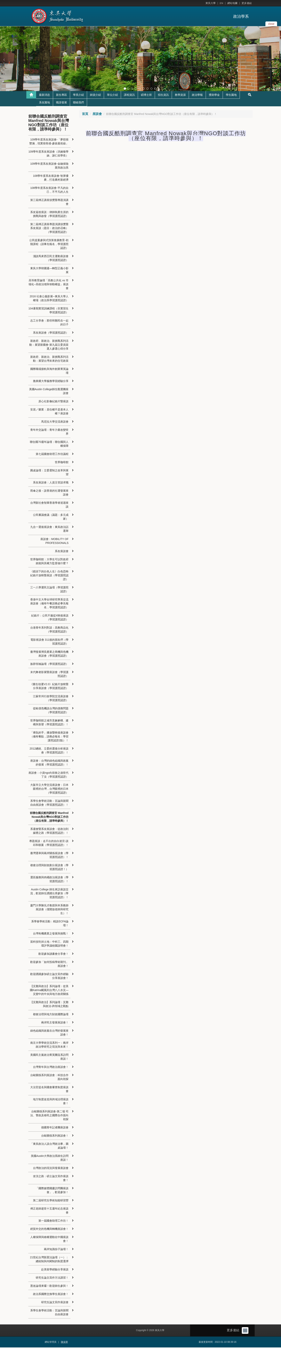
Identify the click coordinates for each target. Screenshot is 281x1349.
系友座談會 (61, 552)
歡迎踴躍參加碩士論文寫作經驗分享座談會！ (49, 977)
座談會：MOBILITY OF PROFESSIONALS (54, 542)
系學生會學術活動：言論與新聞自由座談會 (49, 1313)
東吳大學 (210, 3)
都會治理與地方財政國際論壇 (50, 1015)
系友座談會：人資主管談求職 (50, 484)
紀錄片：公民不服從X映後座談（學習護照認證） (49, 619)
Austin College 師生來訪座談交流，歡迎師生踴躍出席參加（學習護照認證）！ (49, 894)
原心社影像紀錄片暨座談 (53, 402)
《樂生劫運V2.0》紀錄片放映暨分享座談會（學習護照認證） (49, 687)
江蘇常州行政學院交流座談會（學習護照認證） (50, 699)
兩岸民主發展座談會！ (54, 1024)
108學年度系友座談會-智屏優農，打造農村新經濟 (50, 179)
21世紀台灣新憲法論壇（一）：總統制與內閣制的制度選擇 (49, 1260)
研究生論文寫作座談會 (54, 1303)
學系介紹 (78, 96)
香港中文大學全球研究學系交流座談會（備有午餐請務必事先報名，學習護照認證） (49, 604)
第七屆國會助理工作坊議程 (52, 455)
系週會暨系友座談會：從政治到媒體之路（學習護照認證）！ (49, 832)
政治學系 (241, 16)
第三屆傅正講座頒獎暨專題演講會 (49, 203)
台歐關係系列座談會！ (54, 1137)
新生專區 (61, 96)
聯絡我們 (78, 104)
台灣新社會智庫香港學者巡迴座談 (49, 506)
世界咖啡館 (61, 463)
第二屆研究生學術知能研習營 (50, 1201)
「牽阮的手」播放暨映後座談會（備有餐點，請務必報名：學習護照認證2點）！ (49, 738)
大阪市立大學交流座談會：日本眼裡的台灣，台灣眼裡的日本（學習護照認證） (49, 790)
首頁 (85, 115)
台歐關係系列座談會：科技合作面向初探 (49, 1078)
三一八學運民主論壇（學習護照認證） (49, 590)
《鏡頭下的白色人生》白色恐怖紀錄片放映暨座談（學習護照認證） (49, 576)
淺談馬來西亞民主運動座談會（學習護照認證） (50, 259)
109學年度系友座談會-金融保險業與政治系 (49, 167)
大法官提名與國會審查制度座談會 (49, 1090)
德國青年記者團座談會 (54, 1129)
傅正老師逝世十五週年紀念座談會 (49, 1212)
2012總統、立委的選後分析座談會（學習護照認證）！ (49, 752)
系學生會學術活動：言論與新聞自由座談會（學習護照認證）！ (49, 804)
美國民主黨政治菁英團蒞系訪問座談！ (49, 1058)
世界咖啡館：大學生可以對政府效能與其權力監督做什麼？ (49, 562)
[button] (4, 59)
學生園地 (231, 96)
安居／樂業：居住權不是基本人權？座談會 (49, 413)
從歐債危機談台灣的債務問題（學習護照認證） (50, 711)
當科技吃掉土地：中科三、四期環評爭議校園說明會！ (49, 945)
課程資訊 (129, 96)
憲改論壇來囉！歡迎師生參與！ (49, 1287)
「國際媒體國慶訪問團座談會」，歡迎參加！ (52, 1191)
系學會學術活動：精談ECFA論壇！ (49, 924)
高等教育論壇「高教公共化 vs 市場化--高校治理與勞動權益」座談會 (48, 285)
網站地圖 (232, 3)
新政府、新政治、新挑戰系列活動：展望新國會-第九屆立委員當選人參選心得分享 (48, 346)
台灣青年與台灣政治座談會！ (50, 1068)
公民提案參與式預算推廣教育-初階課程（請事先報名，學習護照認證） (48, 245)
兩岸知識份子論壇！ (56, 1250)
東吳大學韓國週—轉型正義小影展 (49, 271)
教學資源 (180, 96)
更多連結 (247, 3)
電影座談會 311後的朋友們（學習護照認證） (49, 643)
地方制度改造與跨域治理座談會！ (50, 1102)
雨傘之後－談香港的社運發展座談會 (49, 494)
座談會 (97, 115)
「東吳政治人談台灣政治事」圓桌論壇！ (49, 1147)
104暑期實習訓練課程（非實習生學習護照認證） (48, 311)
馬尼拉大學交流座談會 (54, 423)
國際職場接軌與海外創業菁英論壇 (49, 372)
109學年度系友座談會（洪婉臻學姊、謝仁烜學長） (48, 155)
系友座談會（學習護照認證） (50, 334)
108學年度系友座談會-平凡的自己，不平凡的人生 (49, 191)
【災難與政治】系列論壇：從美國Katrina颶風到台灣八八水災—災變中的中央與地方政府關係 (49, 991)
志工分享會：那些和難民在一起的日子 (49, 324)
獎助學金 (214, 96)
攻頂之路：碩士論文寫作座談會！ (50, 1179)
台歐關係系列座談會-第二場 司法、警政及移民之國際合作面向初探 (49, 1116)
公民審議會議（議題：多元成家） (50, 518)
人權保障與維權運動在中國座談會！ (49, 1240)
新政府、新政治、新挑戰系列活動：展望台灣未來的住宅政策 (49, 360)
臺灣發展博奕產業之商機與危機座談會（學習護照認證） (49, 655)
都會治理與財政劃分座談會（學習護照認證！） (49, 868)
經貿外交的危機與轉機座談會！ (49, 1230)
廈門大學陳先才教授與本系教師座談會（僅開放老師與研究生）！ (49, 910)
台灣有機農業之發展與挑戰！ (50, 935)
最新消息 (44, 96)
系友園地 (44, 104)
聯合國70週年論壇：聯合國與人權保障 (49, 445)
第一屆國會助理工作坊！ (53, 1222)
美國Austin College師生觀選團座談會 (48, 392)
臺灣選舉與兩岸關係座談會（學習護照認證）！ (49, 856)
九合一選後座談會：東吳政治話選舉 (49, 530)
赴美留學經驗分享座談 (54, 1271)
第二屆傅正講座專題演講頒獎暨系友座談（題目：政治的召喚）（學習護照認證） (49, 229)
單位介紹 (112, 96)
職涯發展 (61, 104)
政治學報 (197, 96)
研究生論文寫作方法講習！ (52, 1279)
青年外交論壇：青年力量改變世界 (49, 433)
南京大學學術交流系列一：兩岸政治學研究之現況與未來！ (49, 1046)
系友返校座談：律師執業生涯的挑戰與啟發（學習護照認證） (49, 215)
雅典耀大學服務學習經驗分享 (50, 382)
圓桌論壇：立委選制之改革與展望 (49, 473)
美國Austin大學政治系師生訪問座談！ (49, 1159)
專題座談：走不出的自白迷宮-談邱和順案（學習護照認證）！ (48, 844)
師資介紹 (95, 96)
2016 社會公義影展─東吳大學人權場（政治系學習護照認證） (49, 299)
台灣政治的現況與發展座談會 (50, 1169)
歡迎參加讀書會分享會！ (53, 955)
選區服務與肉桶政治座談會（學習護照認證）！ (49, 880)
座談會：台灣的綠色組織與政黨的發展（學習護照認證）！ (49, 764)
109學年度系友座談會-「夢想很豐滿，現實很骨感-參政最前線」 (48, 143)
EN (221, 3)
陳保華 (64, 1343)
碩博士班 (146, 96)
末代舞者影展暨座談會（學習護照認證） (49, 675)
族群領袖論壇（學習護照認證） (49, 665)
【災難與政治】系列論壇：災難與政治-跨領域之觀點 (49, 1005)
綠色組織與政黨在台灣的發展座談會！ (49, 1034)
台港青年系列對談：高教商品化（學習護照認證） (49, 631)
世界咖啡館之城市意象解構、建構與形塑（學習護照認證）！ (49, 723)
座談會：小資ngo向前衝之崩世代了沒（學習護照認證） (48, 776)
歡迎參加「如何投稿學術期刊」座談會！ (49, 965)
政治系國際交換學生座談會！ (50, 1295)
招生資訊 (163, 96)
